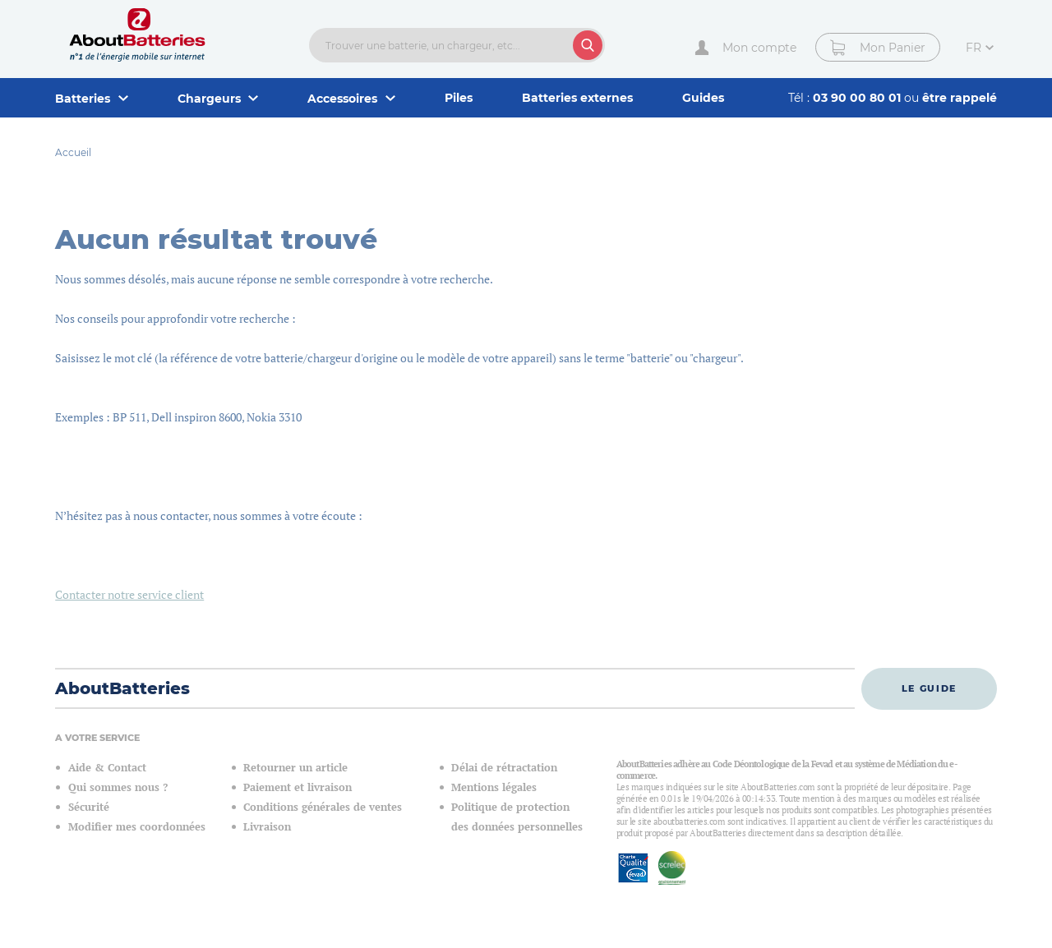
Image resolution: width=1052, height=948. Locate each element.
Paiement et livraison (297, 787)
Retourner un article (295, 768)
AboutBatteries (122, 688)
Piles (459, 97)
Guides (703, 97)
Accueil (73, 152)
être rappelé (959, 97)
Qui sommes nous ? (118, 787)
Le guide (929, 688)
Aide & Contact (107, 768)
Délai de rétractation (504, 768)
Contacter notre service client (129, 594)
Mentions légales (494, 787)
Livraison (267, 827)
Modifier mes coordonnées (136, 827)
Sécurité (88, 807)
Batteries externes (577, 97)
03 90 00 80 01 (858, 97)
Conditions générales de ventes (322, 807)
